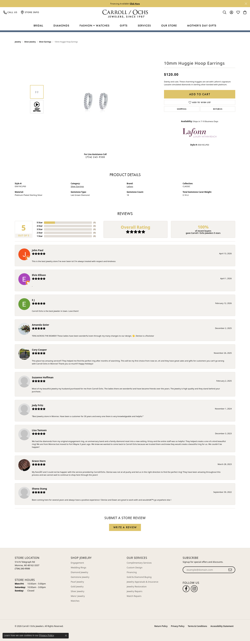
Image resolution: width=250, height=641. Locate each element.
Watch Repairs (134, 596)
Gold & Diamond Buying (139, 577)
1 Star (40, 236)
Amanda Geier (40, 324)
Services (144, 25)
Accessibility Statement (222, 626)
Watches (75, 600)
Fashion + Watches (95, 25)
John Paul (37, 250)
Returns (217, 109)
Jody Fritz (37, 405)
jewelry (18, 42)
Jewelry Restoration (137, 586)
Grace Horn (39, 461)
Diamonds (61, 25)
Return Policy (160, 626)
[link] (10, 12)
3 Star (40, 229)
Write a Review (125, 527)
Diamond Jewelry (79, 572)
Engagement (77, 562)
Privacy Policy (177, 626)
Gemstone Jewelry (80, 577)
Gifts (124, 25)
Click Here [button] (135, 3)
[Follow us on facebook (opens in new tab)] (186, 588)
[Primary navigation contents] (125, 26)
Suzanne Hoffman (42, 377)
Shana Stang (39, 488)
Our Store (169, 25)
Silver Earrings (45, 42)
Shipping (181, 109)
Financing (132, 572)
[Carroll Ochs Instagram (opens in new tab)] (194, 588)
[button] (224, 12)
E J (33, 300)
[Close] (246, 4)
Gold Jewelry (77, 586)
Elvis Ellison (39, 275)
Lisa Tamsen (39, 430)
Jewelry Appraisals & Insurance (142, 581)
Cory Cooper (39, 349)
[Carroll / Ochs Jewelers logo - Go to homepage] (125, 14)
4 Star (40, 225)
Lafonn (130, 186)
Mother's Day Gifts (201, 25)
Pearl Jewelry (77, 581)
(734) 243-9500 (95, 157)
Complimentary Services (139, 562)
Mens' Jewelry (78, 596)
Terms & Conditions (197, 626)
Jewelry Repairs (134, 591)
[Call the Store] (22, 568)
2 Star (40, 232)
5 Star (40, 222)
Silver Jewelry (30, 42)
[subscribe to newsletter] (230, 570)
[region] (96, 99)
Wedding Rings (78, 567)
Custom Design (134, 567)
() (94, 222)
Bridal (38, 25)
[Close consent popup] (66, 636)
